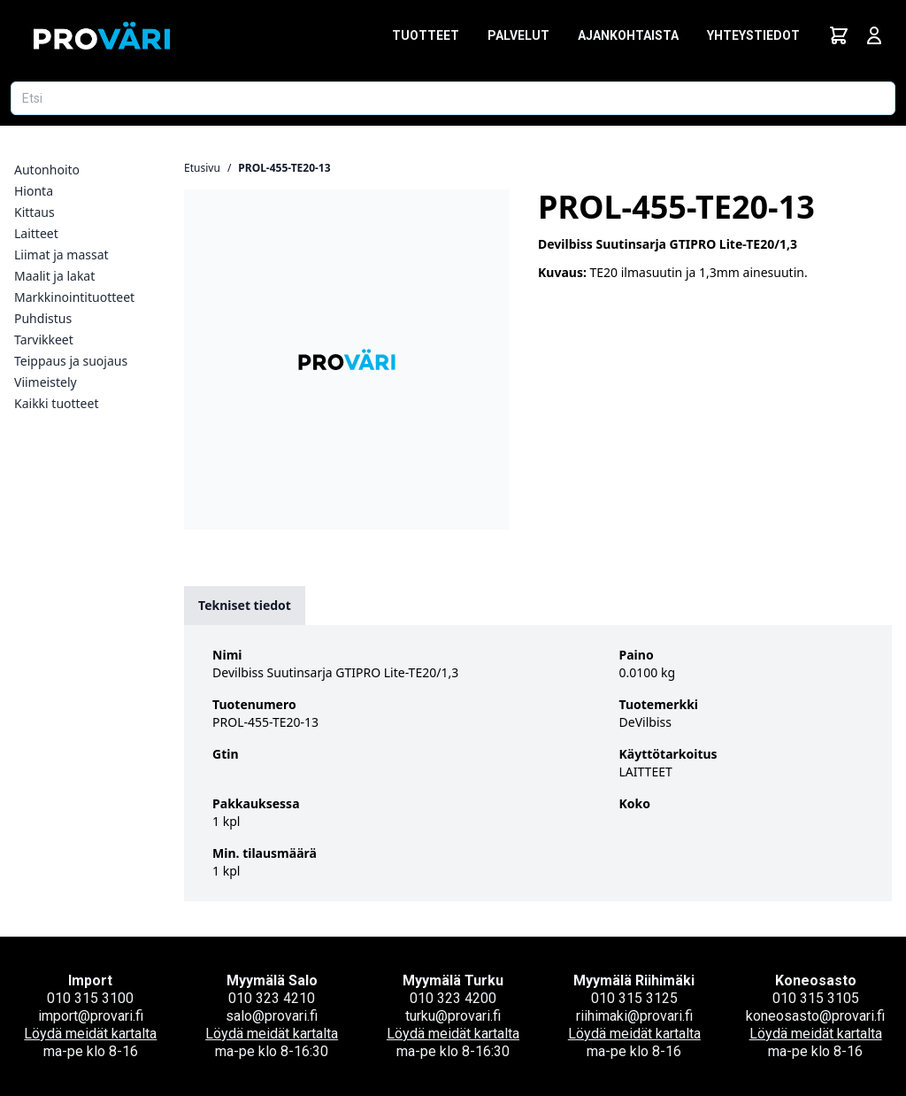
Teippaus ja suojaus (70, 360)
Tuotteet (425, 35)
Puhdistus (43, 318)
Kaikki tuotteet (56, 403)
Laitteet (36, 233)
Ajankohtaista (628, 35)
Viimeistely (45, 382)
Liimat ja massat (61, 254)
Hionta (33, 190)
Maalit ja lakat (54, 275)
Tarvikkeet (43, 339)
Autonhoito (47, 169)
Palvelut (518, 35)
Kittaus (34, 212)
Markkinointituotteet (74, 297)
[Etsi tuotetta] (453, 98)
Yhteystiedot (753, 35)
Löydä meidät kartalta (90, 1033)
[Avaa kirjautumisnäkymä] (874, 35)
